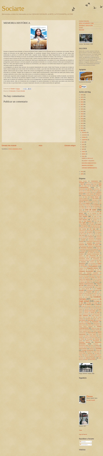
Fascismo (83, 261)
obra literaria (82, 320)
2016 (82, 118)
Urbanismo (98, 356)
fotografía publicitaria (92, 272)
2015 (82, 121)
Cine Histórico (87, 221)
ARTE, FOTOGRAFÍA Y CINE (86, 23)
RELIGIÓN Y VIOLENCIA (88, 160)
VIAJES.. (81, 27)
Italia (96, 291)
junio (83, 144)
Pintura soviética (94, 337)
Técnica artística (82, 353)
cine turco (81, 236)
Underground (91, 356)
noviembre (84, 135)
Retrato (97, 345)
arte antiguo (84, 185)
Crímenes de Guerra (93, 244)
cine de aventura (83, 211)
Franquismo (94, 274)
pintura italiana (92, 334)
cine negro (92, 229)
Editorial (99, 249)
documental (88, 249)
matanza (80, 309)
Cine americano (83, 200)
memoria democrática (89, 311)
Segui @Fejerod (83, 434)
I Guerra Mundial (85, 288)
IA (92, 288)
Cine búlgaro (87, 204)
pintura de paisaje (95, 328)
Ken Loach (97, 295)
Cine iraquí (99, 222)
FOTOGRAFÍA (93, 266)
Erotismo (97, 252)
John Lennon (94, 293)
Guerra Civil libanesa (97, 279)
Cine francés (83, 219)
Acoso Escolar (83, 181)
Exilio (87, 257)
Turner (85, 356)
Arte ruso (81, 190)
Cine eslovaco (97, 214)
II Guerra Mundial (20, 91)
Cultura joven (91, 246)
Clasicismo (98, 236)
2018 (82, 113)
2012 (82, 128)
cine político (89, 232)
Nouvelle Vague (96, 318)
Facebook (93, 260)
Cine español (83, 216)
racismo (80, 340)
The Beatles (97, 353)
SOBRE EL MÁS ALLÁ (87, 158)
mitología (92, 312)
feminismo (82, 263)
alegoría (92, 182)
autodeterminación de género (85, 192)
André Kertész (98, 182)
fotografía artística (92, 268)
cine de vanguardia (92, 213)
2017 (82, 116)
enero (83, 156)
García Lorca (82, 276)
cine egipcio (90, 214)
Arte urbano (93, 190)
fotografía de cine (83, 269)
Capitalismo (98, 193)
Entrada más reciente (9, 145)
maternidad (86, 309)
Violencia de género (91, 358)
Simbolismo (92, 348)
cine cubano (95, 207)
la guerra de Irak (94, 299)
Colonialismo (98, 238)
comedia (83, 240)
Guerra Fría (89, 282)
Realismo (87, 340)
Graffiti (98, 277)
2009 (82, 174)
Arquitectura (88, 184)
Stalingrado (89, 351)
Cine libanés (81, 227)
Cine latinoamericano (95, 225)
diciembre (84, 132)
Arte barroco (92, 185)
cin (89, 198)
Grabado (93, 277)
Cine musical (82, 229)
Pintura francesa (92, 332)
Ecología (94, 249)
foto (79, 266)
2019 (82, 111)
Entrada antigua (70, 145)
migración (86, 312)
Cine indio (97, 221)
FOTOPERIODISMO (84, 274)
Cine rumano (84, 233)
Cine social (82, 235)
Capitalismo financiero (86, 195)
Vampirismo (81, 358)
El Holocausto (12, 91)
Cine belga (96, 201)
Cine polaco (81, 232)
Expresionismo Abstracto (84, 260)
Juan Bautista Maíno (88, 295)
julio (83, 142)
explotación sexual (95, 257)
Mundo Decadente (95, 315)
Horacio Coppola (98, 287)
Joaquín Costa (87, 293)
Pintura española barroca (85, 331)
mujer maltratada (83, 315)
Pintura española (96, 329)
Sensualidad (97, 346)
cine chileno (81, 206)
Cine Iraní (91, 222)
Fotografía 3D (82, 268)
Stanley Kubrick (96, 351)
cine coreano (82, 207)
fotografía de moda (94, 269)
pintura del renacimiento (84, 329)
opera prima (91, 320)
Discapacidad (81, 249)
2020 (82, 109)
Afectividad (81, 182)
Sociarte (13, 8)
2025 (82, 97)
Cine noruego (90, 230)
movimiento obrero (96, 314)
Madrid (86, 307)
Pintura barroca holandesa (85, 326)
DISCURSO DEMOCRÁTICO (89, 163)
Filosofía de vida (96, 264)
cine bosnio (95, 203)
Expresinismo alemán (84, 258)
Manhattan (98, 307)
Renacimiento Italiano (84, 345)
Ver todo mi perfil (91, 400)
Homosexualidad (88, 287)
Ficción (88, 264)
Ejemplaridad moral (93, 251)
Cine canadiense (95, 204)
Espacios (81, 255)
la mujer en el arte (92, 303)
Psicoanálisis (89, 339)
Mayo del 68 (93, 309)
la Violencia (97, 304)
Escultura (81, 254)
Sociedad (98, 348)
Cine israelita (90, 224)
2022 (82, 104)
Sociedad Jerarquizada (87, 350)
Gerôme (80, 277)
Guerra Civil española (84, 279)
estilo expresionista (91, 255)
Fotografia (84, 266)
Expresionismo (96, 258)
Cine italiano (98, 224)
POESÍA (82, 339)
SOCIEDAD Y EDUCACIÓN (86, 25)
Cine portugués (98, 232)
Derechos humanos (87, 247)
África (88, 182)
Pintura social (87, 337)
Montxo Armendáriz (87, 314)
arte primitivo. (97, 189)
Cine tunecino (97, 235)
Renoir (92, 345)
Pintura (89, 323)
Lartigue (83, 306)
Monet (80, 314)
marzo (83, 151)
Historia (97, 282)
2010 (82, 171)
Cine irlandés (83, 224)
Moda (98, 312)
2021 (82, 106)
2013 (82, 125)
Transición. (99, 354)
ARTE (99, 184)
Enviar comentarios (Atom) (15, 149)
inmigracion (81, 291)
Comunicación (91, 239)
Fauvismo (92, 261)
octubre (84, 137)
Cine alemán (95, 198)
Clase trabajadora (89, 236)
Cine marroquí (88, 227)
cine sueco (89, 235)
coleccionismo (91, 238)
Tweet (80, 430)
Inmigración (88, 291)
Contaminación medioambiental (93, 241)
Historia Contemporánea (86, 283)
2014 (82, 123)
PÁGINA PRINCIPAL (84, 21)
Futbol (100, 274)
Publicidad (97, 339)
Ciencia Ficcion (94, 197)
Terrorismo (90, 353)
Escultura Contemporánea (93, 254)
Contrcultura (81, 243)
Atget (99, 190)
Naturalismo (88, 318)
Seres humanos (83, 348)
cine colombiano (96, 206)
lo (83, 307)
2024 (82, 99)
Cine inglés (82, 222)
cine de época (92, 211)
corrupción (89, 243)
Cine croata (89, 207)
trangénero (86, 354)
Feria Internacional (92, 263)
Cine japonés (84, 226)
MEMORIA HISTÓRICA (87, 165)
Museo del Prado (91, 317)
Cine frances (97, 218)
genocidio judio (90, 276)
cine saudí (97, 233)
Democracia (98, 246)
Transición (92, 354)
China (86, 196)
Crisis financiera (82, 246)
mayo (83, 146)
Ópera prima (98, 320)
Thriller (80, 354)
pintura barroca (82, 324)
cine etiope (94, 216)
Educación (82, 251)
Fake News (99, 260)
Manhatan (92, 307)
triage (81, 356)
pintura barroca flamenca (94, 324)
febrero (84, 154)
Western (86, 359)
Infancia (97, 290)
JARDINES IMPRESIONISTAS (89, 167)
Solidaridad (81, 351)
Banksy (93, 192)
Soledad (98, 350)
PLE (100, 337)
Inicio (40, 145)
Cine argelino (94, 200)
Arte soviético (87, 190)
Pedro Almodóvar (85, 321)
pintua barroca (82, 323)
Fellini (98, 261)
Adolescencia (94, 181)
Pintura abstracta (96, 323)
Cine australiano (89, 201)
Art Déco (95, 184)
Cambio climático (90, 193)
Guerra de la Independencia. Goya (87, 280)
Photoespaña (95, 321)
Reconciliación (96, 340)
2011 (82, 130)
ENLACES (81, 29)
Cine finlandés (89, 218)
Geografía (98, 276)
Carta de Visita (96, 195)
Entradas (83, 441)
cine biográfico (86, 203)
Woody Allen (92, 359)
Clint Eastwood (84, 238)
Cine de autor (90, 210)
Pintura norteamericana (90, 335)
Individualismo (90, 290)
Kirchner (80, 297)
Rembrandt (95, 343)
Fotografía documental (86, 271)
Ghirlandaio (86, 277)
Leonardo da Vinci (90, 306)
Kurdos (86, 297)
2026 (82, 94)
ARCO (82, 184)
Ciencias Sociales (83, 198)
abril (83, 149)
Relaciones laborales (84, 342)
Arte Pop (89, 189)
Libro (96, 306)
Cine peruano (97, 230)
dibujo (98, 247)
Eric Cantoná (90, 252)
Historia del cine (91, 285)
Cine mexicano (96, 227)
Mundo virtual (82, 317)
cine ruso (91, 233)
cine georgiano (94, 219)
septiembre (85, 139)
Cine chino (88, 206)
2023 (82, 102)
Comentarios (84, 444)
